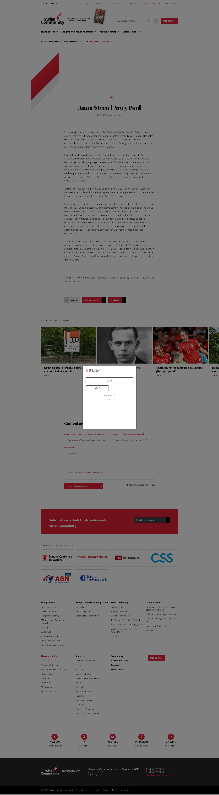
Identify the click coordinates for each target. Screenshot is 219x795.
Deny (109, 381)
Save (97, 388)
